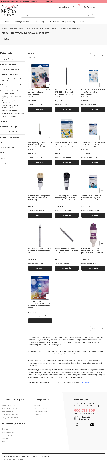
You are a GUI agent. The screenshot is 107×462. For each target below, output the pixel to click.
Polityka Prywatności (10, 418)
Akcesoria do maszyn (8, 127)
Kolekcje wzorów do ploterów (13, 113)
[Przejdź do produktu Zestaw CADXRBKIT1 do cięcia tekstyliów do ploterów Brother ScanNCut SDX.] (67, 129)
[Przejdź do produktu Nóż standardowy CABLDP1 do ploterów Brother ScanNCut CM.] (40, 235)
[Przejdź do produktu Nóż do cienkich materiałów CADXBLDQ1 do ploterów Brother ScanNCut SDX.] (67, 76)
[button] (92, 15)
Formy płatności (8, 411)
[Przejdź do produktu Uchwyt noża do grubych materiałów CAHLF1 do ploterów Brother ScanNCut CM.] (93, 235)
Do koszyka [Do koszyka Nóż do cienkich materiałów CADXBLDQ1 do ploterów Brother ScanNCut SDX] (66, 109)
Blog (42, 22)
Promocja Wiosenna (22, 22)
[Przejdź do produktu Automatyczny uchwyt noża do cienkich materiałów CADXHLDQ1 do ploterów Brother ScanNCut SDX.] (40, 182)
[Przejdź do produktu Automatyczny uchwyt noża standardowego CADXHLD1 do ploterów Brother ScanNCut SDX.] (67, 182)
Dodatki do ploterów (9, 116)
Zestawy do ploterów (10, 110)
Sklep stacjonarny (68, 22)
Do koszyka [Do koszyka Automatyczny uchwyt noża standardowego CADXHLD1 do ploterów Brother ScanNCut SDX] (66, 215)
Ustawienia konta (40, 411)
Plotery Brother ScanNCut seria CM (11, 79)
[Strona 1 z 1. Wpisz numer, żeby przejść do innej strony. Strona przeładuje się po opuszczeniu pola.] (99, 55)
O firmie (5, 429)
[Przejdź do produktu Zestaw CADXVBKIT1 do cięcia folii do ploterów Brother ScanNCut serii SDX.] (93, 129)
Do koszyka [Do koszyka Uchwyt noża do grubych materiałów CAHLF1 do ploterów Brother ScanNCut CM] (93, 268)
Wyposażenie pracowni (9, 137)
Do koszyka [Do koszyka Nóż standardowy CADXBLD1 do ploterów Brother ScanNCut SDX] (40, 109)
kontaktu (85, 382)
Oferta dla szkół (53, 22)
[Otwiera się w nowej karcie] (77, 424)
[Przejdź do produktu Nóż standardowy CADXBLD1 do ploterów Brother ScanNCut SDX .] (40, 76)
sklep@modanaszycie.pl (31, 2)
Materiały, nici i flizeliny (9, 132)
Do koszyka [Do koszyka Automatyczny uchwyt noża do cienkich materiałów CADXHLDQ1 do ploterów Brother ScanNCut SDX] (40, 215)
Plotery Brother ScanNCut (33, 28)
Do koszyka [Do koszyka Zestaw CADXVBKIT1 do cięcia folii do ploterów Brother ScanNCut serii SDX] (93, 162)
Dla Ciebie (4, 153)
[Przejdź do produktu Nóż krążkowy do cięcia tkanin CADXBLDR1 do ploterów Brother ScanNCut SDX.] (40, 129)
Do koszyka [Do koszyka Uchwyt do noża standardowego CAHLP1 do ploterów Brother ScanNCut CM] (40, 321)
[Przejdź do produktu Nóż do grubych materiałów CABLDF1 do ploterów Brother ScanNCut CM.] (67, 235)
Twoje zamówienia (41, 408)
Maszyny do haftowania (9, 69)
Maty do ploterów (8, 93)
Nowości (3, 158)
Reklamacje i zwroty (9, 408)
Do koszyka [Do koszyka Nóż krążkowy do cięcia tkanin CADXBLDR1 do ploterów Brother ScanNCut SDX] (40, 162)
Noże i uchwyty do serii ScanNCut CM (10, 102)
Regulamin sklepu (9, 405)
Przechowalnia (39, 414)
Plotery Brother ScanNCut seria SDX (11, 85)
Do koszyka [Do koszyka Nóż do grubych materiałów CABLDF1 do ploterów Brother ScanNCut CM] (66, 268)
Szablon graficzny (13, 459)
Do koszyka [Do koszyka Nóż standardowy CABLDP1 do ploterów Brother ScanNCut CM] (40, 268)
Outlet (35, 22)
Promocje (4, 163)
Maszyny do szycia (7, 59)
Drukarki (3, 121)
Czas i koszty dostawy (10, 414)
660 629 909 (49, 1)
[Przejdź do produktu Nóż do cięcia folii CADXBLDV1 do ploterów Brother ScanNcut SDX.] (93, 76)
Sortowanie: (32, 53)
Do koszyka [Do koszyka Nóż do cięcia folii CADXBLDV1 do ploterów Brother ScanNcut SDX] (93, 109)
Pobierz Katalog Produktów (11, 1)
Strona (94, 55)
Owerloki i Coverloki (8, 64)
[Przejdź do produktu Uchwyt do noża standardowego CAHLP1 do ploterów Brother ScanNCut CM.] (40, 288)
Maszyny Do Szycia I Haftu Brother (12, 28)
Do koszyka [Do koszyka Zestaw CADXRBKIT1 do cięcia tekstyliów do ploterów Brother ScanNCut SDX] (66, 162)
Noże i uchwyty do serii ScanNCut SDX (10, 106)
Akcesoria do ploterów (50, 28)
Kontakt (81, 22)
